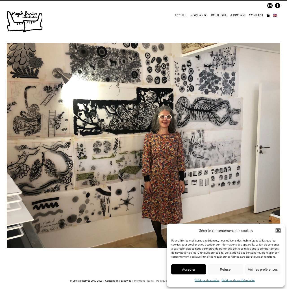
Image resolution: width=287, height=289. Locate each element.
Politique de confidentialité (238, 280)
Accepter (188, 269)
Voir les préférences (263, 269)
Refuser (226, 269)
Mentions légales (144, 280)
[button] (278, 230)
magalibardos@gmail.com (40, 5)
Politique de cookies (207, 280)
